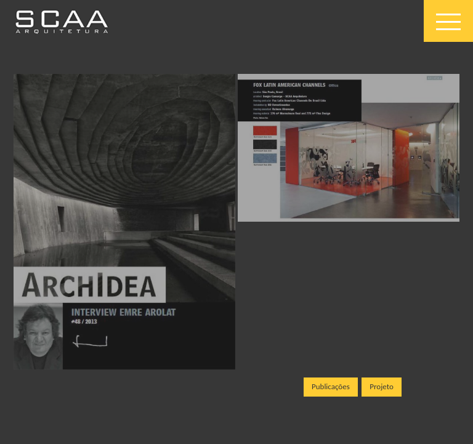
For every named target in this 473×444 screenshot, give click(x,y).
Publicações (331, 386)
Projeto (382, 386)
